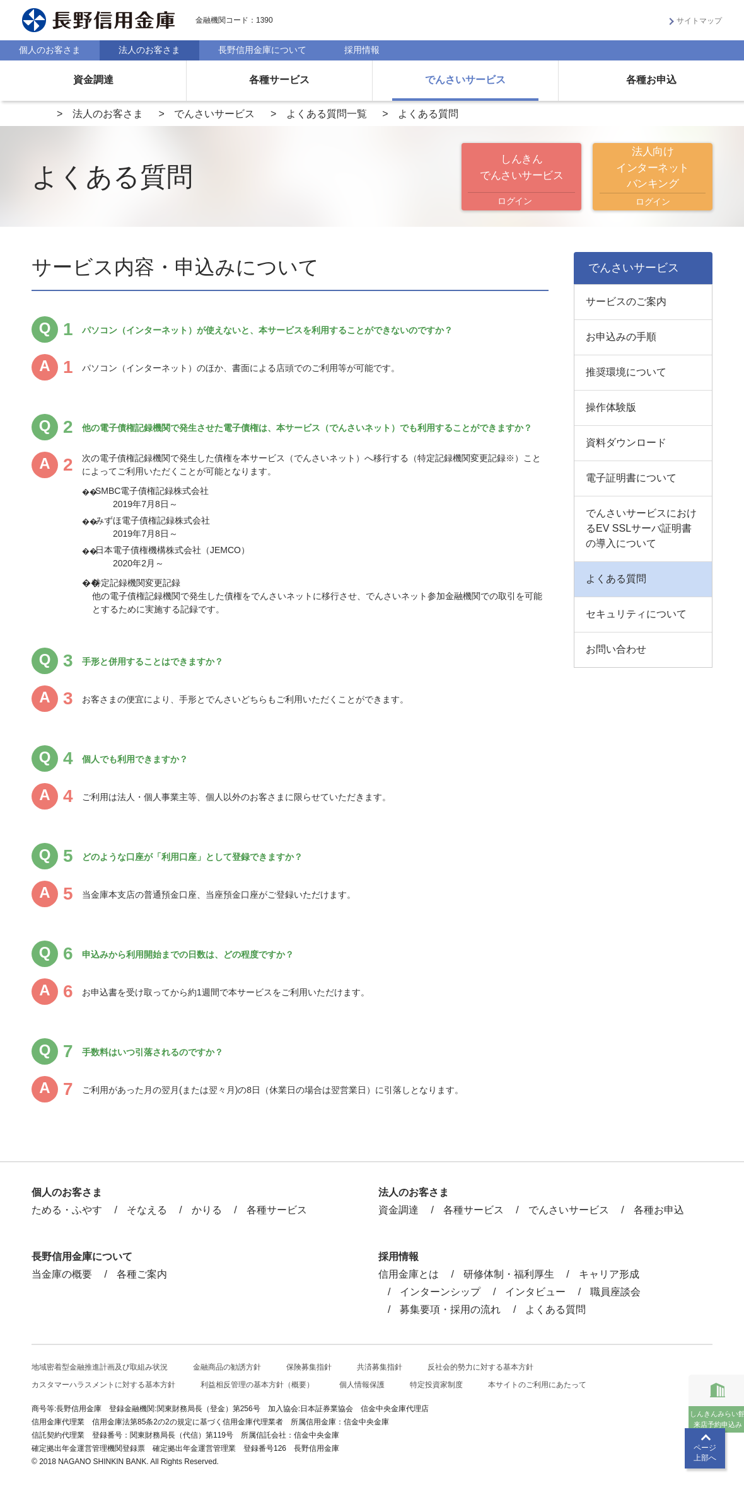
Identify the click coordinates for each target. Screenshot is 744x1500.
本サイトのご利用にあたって (537, 1384)
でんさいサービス (465, 79)
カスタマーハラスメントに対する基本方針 (103, 1384)
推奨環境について (626, 372)
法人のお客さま (149, 50)
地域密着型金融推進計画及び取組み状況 (100, 1367)
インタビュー (535, 1291)
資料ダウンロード (626, 442)
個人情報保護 (362, 1384)
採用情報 (362, 50)
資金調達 (93, 79)
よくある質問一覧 (326, 113)
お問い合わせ (616, 649)
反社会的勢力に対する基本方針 (480, 1367)
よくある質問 (616, 578)
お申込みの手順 (621, 336)
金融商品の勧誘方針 (227, 1367)
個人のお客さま (50, 50)
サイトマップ (699, 20)
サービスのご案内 (626, 301)
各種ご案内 (142, 1274)
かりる (207, 1210)
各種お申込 (651, 79)
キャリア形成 (609, 1274)
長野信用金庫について (262, 50)
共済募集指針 (379, 1367)
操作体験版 (611, 407)
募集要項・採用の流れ (450, 1309)
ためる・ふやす (67, 1210)
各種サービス (279, 79)
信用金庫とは (408, 1274)
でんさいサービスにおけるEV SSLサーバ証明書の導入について (641, 528)
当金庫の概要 (62, 1274)
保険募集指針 (309, 1367)
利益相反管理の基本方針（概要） (257, 1384)
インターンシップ (440, 1291)
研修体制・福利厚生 (508, 1274)
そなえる (147, 1210)
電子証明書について (631, 477)
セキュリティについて (636, 614)
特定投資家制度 (436, 1384)
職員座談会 (615, 1291)
